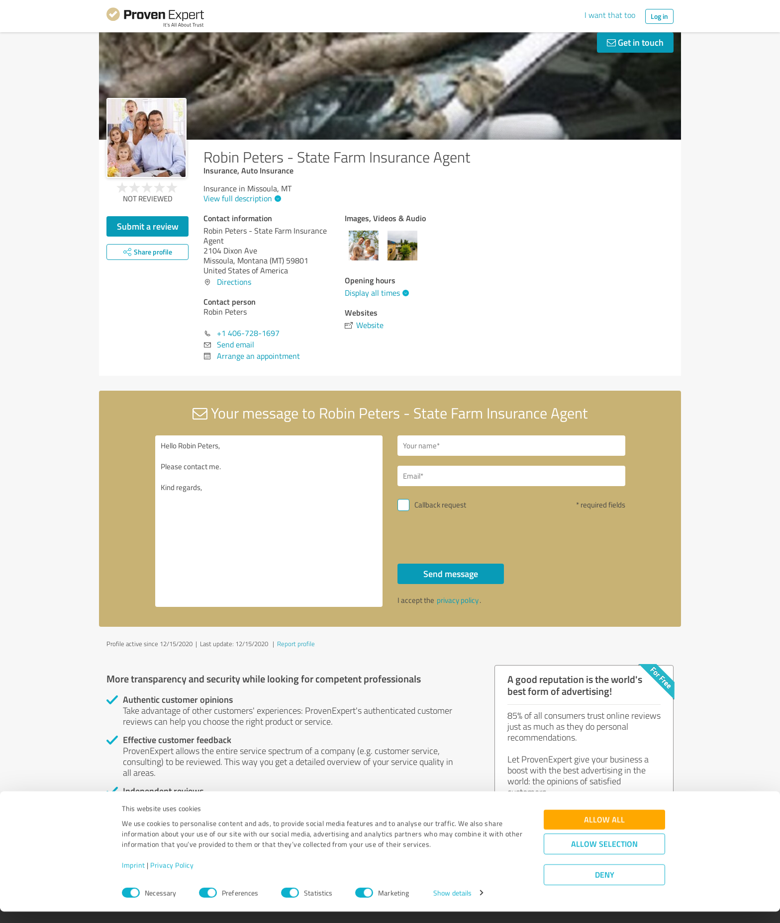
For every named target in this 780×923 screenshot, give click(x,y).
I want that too (610, 14)
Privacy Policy (172, 876)
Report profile (296, 643)
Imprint (133, 876)
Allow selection (604, 855)
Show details (452, 904)
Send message (450, 573)
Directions (234, 281)
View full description (241, 198)
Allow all (604, 831)
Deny (604, 886)
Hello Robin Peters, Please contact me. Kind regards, (269, 521)
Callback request (440, 505)
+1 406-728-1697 (248, 333)
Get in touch (635, 42)
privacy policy (458, 600)
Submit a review (148, 226)
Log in (659, 16)
